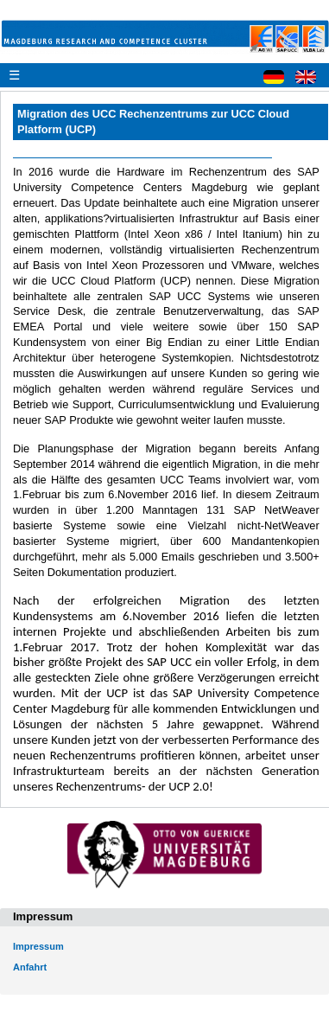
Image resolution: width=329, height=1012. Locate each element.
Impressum (38, 946)
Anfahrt (30, 967)
